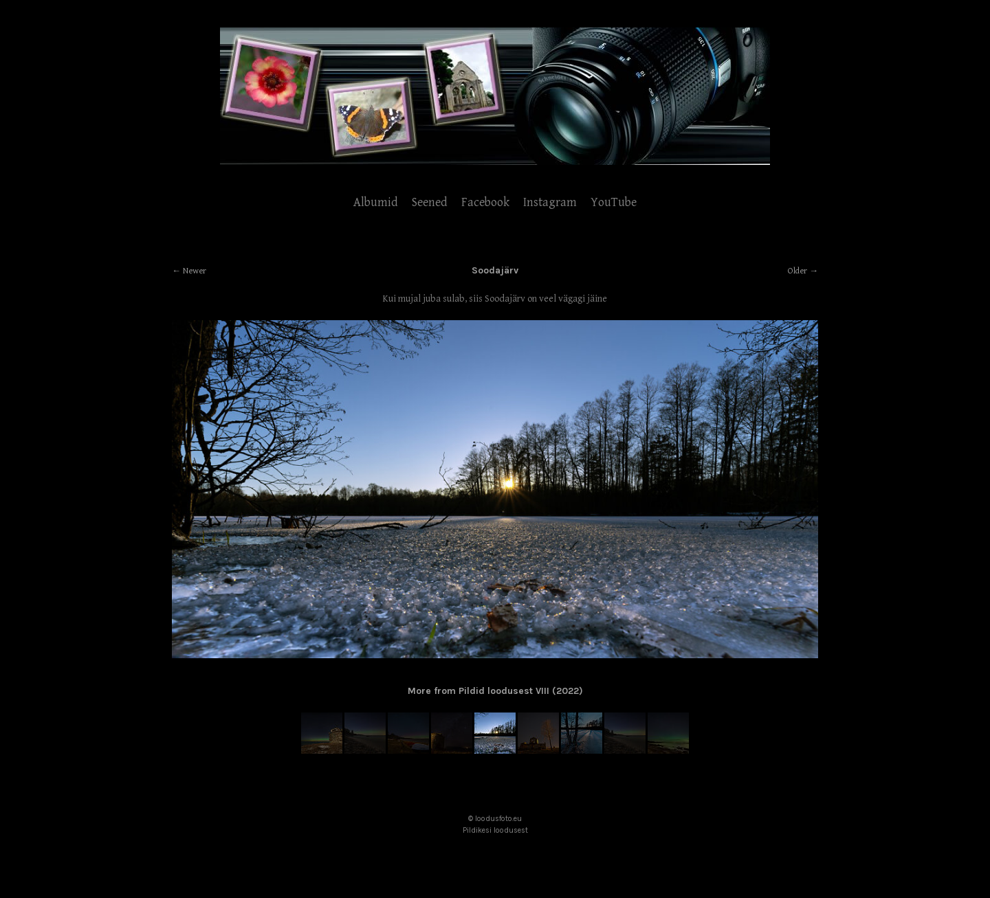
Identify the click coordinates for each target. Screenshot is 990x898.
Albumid (375, 202)
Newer (194, 271)
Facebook (485, 202)
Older (797, 271)
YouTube (614, 202)
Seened (430, 202)
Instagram (550, 202)
